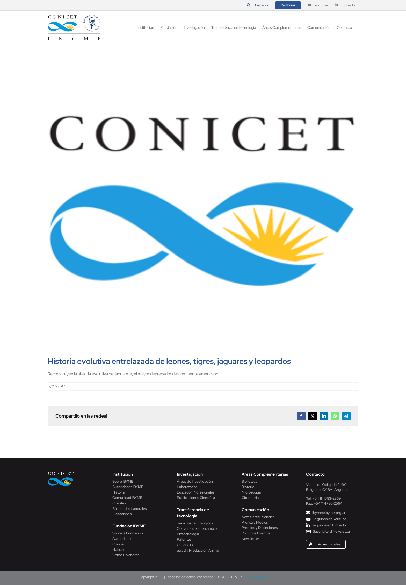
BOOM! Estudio (256, 577)
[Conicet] (61, 473)
